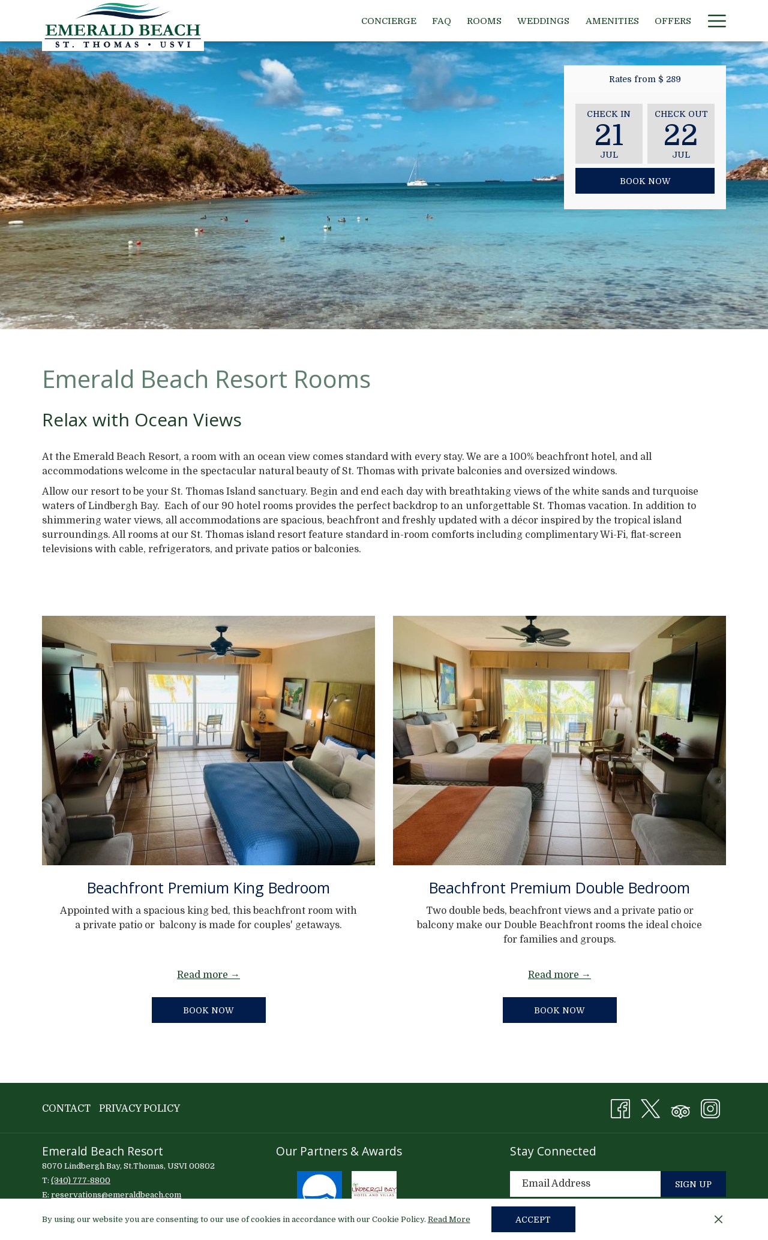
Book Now (645, 181)
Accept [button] (533, 1219)
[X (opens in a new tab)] (650, 1108)
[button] (609, 134)
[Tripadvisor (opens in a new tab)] (680, 1108)
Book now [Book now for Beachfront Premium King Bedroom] (224, 1009)
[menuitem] (388, 20)
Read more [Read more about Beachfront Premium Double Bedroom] (553, 975)
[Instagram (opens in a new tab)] (710, 1108)
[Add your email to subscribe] (585, 1184)
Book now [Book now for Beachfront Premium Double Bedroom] (559, 1010)
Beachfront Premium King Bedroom (208, 887)
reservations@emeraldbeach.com (116, 1194)
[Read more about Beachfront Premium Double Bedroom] (559, 740)
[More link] (712, 20)
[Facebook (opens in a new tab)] (620, 1108)
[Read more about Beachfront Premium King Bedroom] (208, 740)
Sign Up (693, 1184)
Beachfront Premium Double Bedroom (559, 887)
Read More (450, 1220)
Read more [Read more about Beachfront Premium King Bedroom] (202, 975)
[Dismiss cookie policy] (718, 1219)
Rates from (645, 79)
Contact (66, 1108)
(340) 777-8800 (80, 1180)
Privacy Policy (139, 1108)
